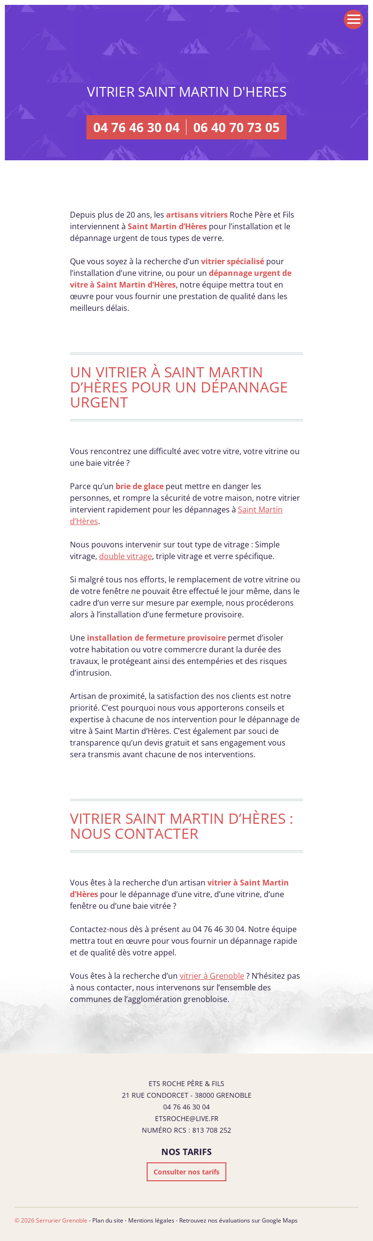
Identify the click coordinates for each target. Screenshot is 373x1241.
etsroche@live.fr (187, 1118)
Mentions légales (151, 1220)
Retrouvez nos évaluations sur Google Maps (238, 1220)
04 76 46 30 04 (136, 127)
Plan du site (107, 1220)
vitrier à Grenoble (212, 975)
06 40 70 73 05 (236, 127)
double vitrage (125, 556)
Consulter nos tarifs (186, 1171)
